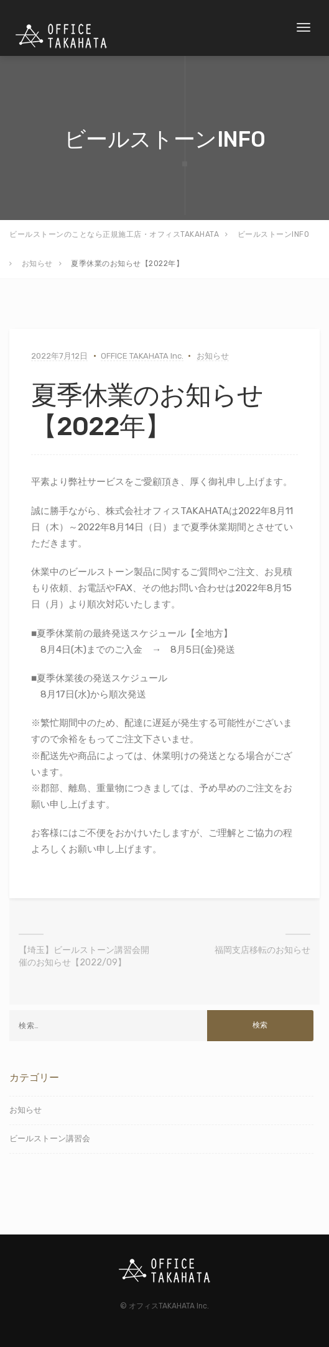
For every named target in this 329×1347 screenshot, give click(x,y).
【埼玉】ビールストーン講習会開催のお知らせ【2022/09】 (84, 956)
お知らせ (213, 356)
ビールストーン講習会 (49, 1138)
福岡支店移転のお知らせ (262, 950)
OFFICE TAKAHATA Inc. (142, 356)
